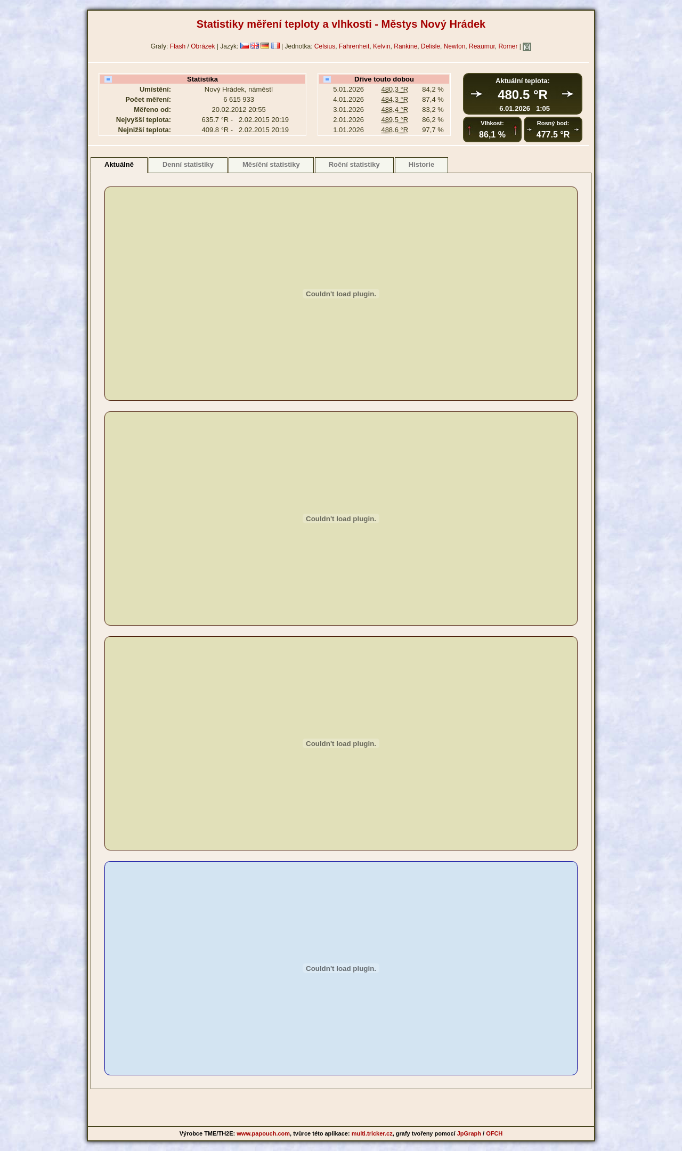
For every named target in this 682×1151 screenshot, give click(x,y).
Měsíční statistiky (271, 164)
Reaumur (482, 46)
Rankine (405, 46)
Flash (177, 46)
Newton (455, 46)
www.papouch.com (263, 1133)
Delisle (430, 46)
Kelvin (382, 46)
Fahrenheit (354, 46)
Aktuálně (119, 164)
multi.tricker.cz (372, 1133)
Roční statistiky (354, 164)
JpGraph (469, 1133)
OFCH (494, 1133)
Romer (507, 46)
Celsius (324, 46)
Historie (421, 164)
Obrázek (203, 46)
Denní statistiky (188, 164)
